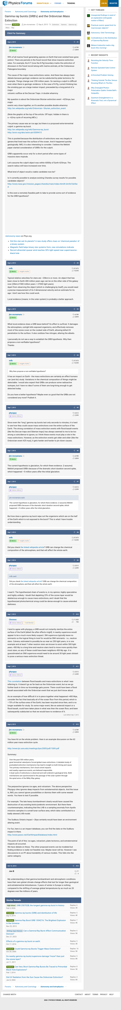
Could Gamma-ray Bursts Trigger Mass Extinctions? (37, 949)
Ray (13, 28)
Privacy (102, 995)
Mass (7, 28)
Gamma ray (72, 25)
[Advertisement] (43, 215)
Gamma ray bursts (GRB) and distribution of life (36, 913)
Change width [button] (11, 995)
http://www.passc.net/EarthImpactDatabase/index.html (32, 835)
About (86, 995)
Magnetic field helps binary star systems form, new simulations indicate (42, 248)
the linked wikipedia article (32, 548)
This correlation (15, 682)
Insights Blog (43, 3)
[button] (50, 3)
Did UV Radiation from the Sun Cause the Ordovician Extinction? (34, 978)
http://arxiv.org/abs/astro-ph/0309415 (25, 133)
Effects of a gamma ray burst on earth (23, 942)
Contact (77, 995)
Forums (57, 3)
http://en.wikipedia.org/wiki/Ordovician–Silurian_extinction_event (37, 109)
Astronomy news (12, 236)
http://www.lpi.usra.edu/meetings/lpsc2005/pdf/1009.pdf (33, 749)
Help (110, 995)
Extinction (55, 25)
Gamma (64, 25)
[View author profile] (23, 272)
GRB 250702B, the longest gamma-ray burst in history (40, 906)
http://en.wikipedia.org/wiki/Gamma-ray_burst (28, 130)
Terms (94, 995)
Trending (71, 3)
